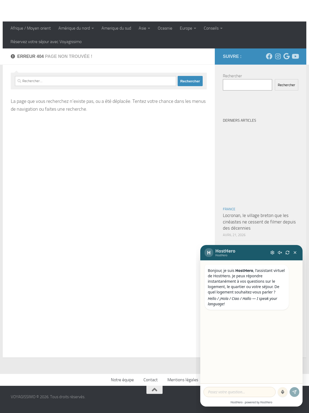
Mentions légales (182, 379)
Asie (142, 28)
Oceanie (165, 28)
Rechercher (232, 76)
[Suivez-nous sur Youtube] (295, 56)
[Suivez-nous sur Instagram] (278, 56)
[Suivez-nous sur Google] (286, 56)
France (229, 209)
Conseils (211, 28)
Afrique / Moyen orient (30, 28)
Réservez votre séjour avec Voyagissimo (46, 41)
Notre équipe (122, 379)
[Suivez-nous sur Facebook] (269, 56)
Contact (150, 379)
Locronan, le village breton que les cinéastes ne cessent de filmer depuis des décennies (259, 222)
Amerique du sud (116, 28)
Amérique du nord (74, 28)
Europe (186, 28)
